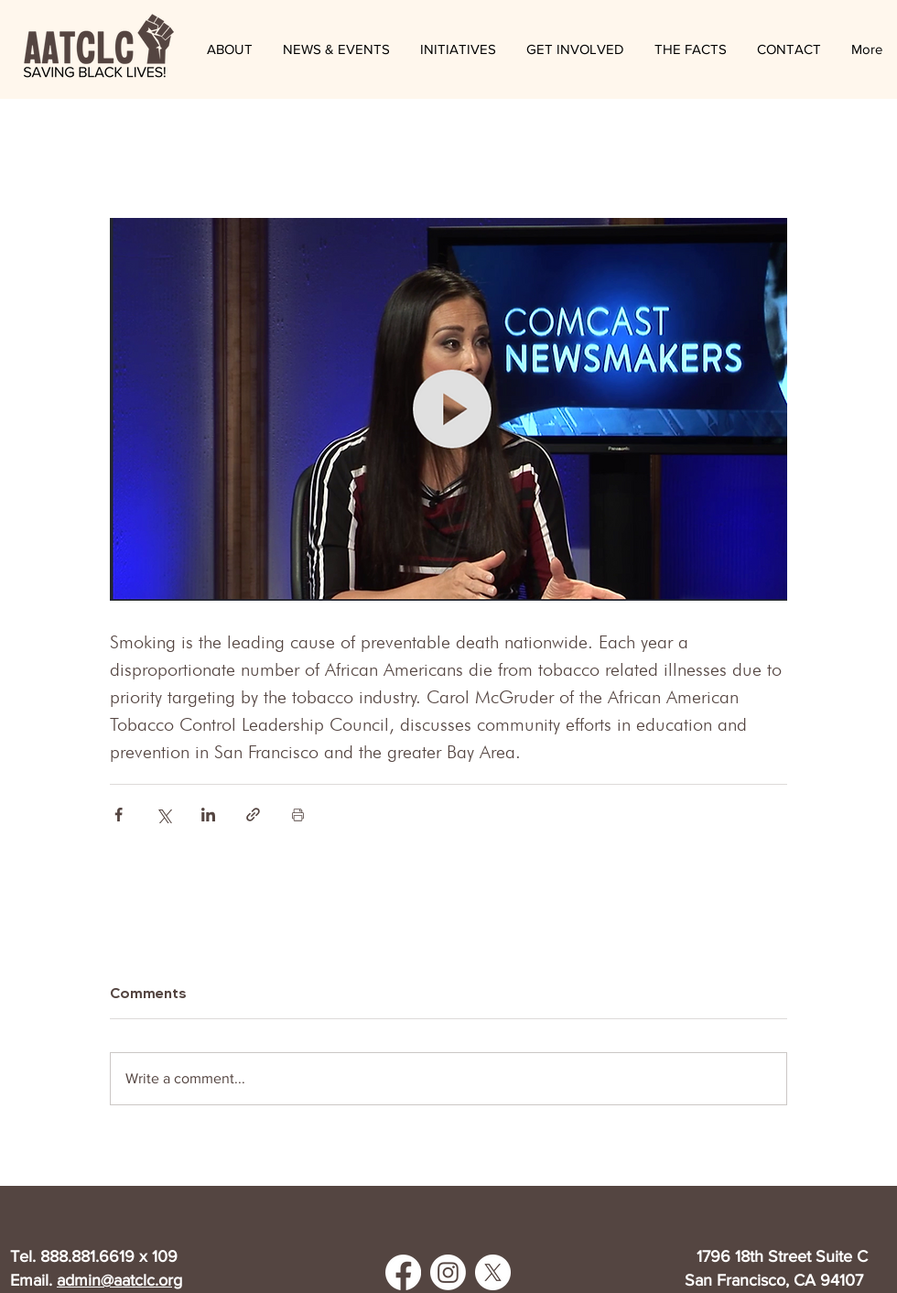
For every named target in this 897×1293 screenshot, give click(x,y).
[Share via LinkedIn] (208, 814)
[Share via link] (253, 814)
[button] (336, 49)
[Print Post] (298, 814)
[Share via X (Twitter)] (163, 814)
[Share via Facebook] (118, 814)
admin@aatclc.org (119, 1280)
